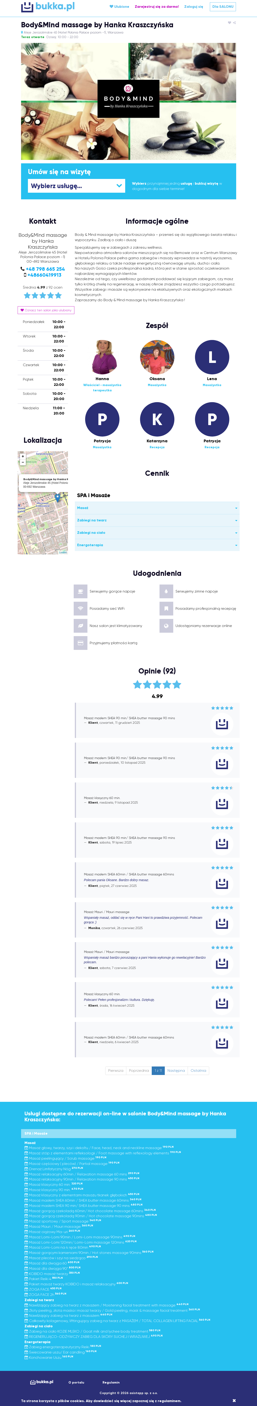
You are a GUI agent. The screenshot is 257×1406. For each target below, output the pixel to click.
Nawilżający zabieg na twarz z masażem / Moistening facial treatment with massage (106, 1305)
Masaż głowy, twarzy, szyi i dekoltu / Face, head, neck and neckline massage (99, 1148)
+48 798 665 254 (45, 269)
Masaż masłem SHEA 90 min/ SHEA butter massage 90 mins (83, 1205)
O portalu (76, 1382)
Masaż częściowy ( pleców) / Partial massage (71, 1163)
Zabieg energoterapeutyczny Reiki (62, 1347)
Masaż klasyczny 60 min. (53, 1184)
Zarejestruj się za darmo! (157, 6)
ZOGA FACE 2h (45, 1294)
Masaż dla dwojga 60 (51, 1263)
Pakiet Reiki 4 (43, 1279)
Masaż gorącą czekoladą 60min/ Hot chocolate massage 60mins (90, 1211)
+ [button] (23, 456)
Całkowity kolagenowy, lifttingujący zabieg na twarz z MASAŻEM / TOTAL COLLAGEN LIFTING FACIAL (117, 1321)
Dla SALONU (222, 6)
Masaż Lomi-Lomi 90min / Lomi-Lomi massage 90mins (79, 1237)
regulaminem (169, 1401)
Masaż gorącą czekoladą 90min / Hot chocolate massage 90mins (90, 1216)
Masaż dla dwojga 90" (52, 1268)
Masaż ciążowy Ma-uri (52, 1232)
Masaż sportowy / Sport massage (62, 1221)
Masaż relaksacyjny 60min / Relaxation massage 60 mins (81, 1174)
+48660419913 (44, 275)
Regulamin (111, 1382)
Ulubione (119, 6)
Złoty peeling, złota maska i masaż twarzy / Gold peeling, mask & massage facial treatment (112, 1310)
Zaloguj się (193, 6)
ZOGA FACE (43, 1289)
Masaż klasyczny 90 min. (53, 1190)
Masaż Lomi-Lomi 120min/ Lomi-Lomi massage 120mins (80, 1242)
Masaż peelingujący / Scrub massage (65, 1158)
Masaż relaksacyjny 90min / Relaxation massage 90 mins (81, 1179)
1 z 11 (158, 1070)
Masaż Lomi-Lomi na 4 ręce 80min (62, 1247)
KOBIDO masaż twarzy (52, 1274)
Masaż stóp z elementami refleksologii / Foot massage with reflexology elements (102, 1153)
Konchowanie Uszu (48, 1357)
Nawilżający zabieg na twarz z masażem (68, 1315)
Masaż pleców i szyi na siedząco (61, 1258)
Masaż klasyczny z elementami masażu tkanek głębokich (81, 1195)
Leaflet (63, 552)
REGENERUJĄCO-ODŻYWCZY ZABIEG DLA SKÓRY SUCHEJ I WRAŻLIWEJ (93, 1336)
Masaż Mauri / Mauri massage (58, 1226)
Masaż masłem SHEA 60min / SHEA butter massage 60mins (82, 1200)
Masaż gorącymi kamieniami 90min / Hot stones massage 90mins (89, 1252)
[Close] (234, 1400)
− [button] (23, 462)
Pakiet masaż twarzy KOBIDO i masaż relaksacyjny (76, 1284)
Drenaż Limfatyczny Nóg (53, 1169)
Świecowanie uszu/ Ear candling (60, 1352)
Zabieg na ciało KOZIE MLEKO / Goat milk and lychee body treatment (92, 1331)
